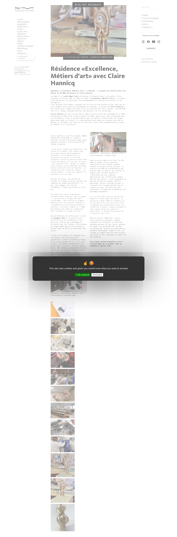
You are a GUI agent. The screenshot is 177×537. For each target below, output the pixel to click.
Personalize (97, 275)
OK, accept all (82, 275)
